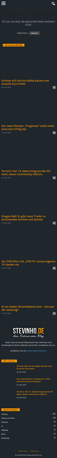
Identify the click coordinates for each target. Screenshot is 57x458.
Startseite (34, 33)
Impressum (35, 451)
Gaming (4, 414)
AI (2, 426)
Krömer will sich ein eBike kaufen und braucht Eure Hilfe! (25, 82)
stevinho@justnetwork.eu (37, 351)
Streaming (5, 438)
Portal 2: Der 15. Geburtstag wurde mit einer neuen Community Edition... (26, 172)
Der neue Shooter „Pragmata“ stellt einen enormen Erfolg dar (27, 127)
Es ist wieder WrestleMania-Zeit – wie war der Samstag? (27, 308)
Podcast (4, 422)
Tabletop (4, 430)
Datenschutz (23, 451)
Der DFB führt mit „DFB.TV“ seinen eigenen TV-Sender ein (28, 263)
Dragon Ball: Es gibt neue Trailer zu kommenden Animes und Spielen (23, 218)
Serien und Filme (7, 418)
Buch (3, 434)
